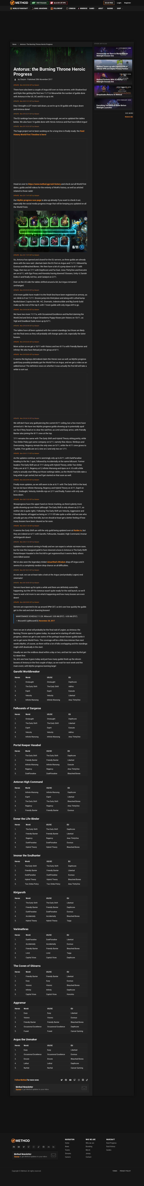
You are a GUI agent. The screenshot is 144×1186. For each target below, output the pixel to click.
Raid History (110, 1146)
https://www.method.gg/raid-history (44, 184)
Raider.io (78, 530)
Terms (114, 1171)
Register (127, 3)
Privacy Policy (125, 1171)
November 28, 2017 (47, 621)
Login (119, 3)
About (102, 8)
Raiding (111, 8)
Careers (68, 1157)
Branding (89, 1146)
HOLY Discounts (39, 3)
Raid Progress (111, 1143)
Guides (108, 1150)
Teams (67, 1150)
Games (93, 8)
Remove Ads (129, 117)
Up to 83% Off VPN (58, 3)
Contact (88, 1157)
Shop (120, 8)
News (14, 44)
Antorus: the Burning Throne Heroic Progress (36, 44)
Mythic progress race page (29, 200)
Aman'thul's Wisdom (56, 562)
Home (67, 1143)
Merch (88, 1150)
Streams (68, 1153)
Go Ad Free (109, 3)
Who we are (90, 1143)
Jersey (88, 1153)
